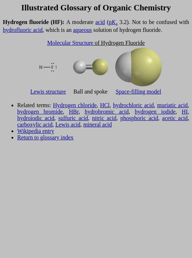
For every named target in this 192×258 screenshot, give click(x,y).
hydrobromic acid (106, 112)
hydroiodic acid (35, 118)
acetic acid (175, 118)
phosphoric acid (139, 118)
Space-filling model (138, 92)
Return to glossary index (45, 137)
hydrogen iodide (155, 112)
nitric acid (104, 118)
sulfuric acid (73, 118)
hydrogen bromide (40, 112)
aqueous (82, 30)
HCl (105, 105)
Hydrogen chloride (75, 105)
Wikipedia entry (35, 131)
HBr (74, 112)
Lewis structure (48, 92)
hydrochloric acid (133, 105)
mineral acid (97, 124)
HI (185, 112)
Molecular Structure (70, 43)
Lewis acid (67, 124)
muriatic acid (172, 105)
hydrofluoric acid (23, 30)
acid (100, 22)
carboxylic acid (34, 124)
